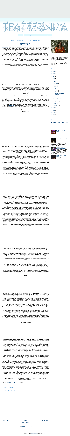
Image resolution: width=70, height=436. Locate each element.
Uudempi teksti (6, 420)
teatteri (7, 384)
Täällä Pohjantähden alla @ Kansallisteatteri (61, 139)
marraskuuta (56, 79)
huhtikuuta (56, 91)
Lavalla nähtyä (28, 35)
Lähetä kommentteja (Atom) (26, 426)
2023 (54, 73)
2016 (54, 112)
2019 (54, 107)
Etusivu (20, 35)
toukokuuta (56, 90)
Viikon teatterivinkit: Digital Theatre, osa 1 (59, 94)
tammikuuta (56, 105)
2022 (54, 75)
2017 (54, 110)
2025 (54, 69)
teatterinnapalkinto (55, 123)
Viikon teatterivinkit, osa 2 (25, 44)
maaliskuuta (56, 101)
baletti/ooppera (60, 125)
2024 (54, 71)
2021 (54, 76)
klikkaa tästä (12, 105)
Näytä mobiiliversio (25, 422)
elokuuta (55, 84)
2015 (54, 114)
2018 (54, 109)
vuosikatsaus (53, 125)
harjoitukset (65, 125)
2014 (54, 115)
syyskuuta (56, 83)
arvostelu (61, 122)
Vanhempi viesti (45, 420)
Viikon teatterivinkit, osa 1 (25, 43)
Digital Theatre (5, 47)
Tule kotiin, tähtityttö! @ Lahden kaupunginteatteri (61, 148)
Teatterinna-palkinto (47, 35)
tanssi (57, 125)
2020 (54, 78)
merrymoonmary (34, 433)
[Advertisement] (35, 10)
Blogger (45, 433)
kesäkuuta (56, 88)
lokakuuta (56, 81)
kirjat (67, 122)
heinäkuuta (56, 86)
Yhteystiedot (37, 35)
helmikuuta (56, 103)
